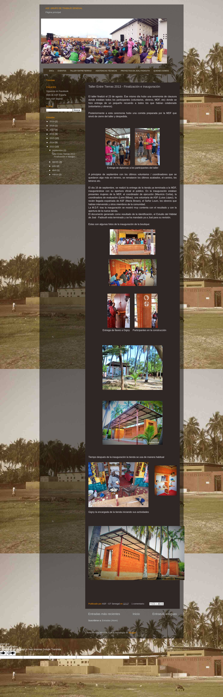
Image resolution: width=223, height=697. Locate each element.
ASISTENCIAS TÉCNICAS (106, 71)
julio (54, 166)
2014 (52, 142)
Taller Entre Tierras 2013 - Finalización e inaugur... (64, 155)
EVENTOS (62, 71)
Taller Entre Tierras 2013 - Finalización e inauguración (124, 86)
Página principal (53, 12)
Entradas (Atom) (110, 620)
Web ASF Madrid (54, 99)
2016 (52, 134)
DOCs (51, 71)
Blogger (132, 632)
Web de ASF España (56, 95)
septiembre (57, 150)
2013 (52, 146)
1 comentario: (138, 604)
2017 (52, 130)
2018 (52, 125)
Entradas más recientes (104, 614)
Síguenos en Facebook (57, 91)
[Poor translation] (11, 653)
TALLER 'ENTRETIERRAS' (81, 71)
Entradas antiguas (164, 614)
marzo (55, 174)
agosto (55, 162)
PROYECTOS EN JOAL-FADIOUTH (135, 71)
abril (54, 170)
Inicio (136, 614)
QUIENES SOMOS (161, 71)
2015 (52, 138)
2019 (52, 121)
